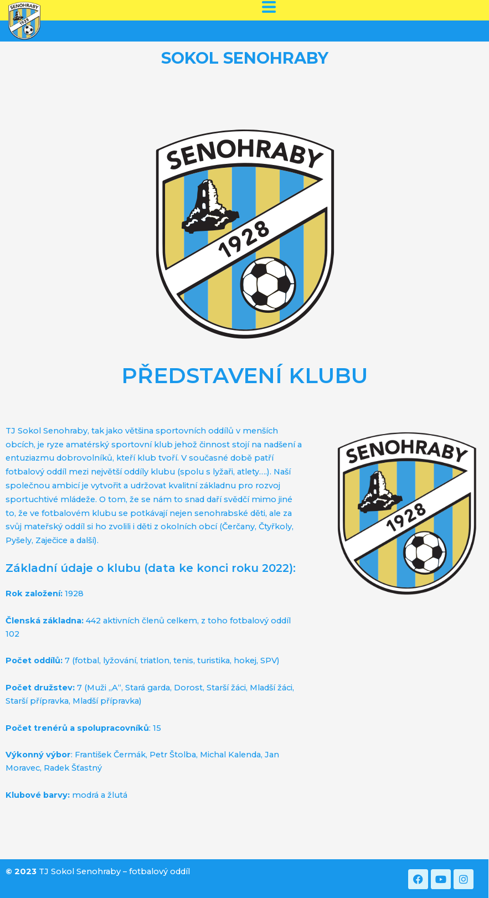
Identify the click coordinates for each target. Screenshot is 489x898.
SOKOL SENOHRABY (244, 58)
